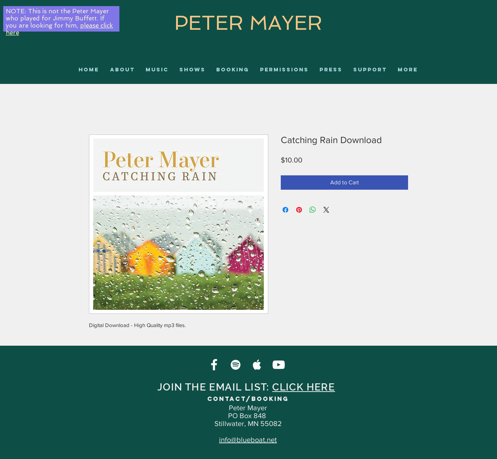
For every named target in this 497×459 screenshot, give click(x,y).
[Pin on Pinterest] (299, 209)
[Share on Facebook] (285, 209)
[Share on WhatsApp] (312, 209)
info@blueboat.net (248, 440)
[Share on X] (326, 209)
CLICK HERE (303, 387)
